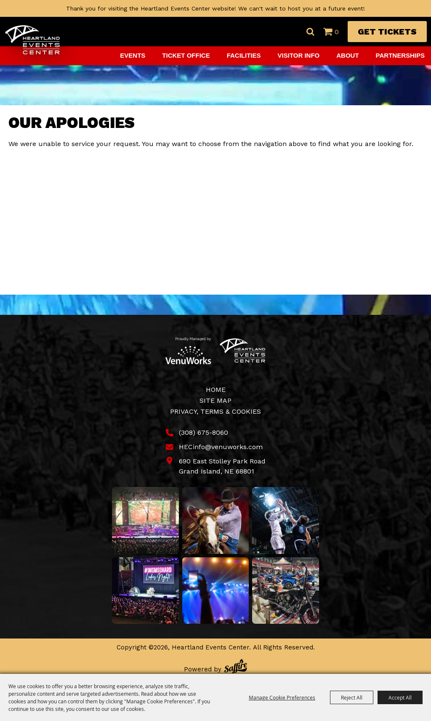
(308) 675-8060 (203, 432)
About (347, 55)
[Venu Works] (188, 351)
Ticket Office (186, 55)
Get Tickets (387, 32)
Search (310, 31)
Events (132, 55)
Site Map (215, 400)
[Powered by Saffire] (235, 667)
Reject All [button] (351, 697)
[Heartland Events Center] (32, 40)
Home (216, 390)
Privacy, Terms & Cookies (215, 411)
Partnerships (400, 55)
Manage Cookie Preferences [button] (282, 697)
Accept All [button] (400, 697)
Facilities (244, 55)
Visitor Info (299, 55)
